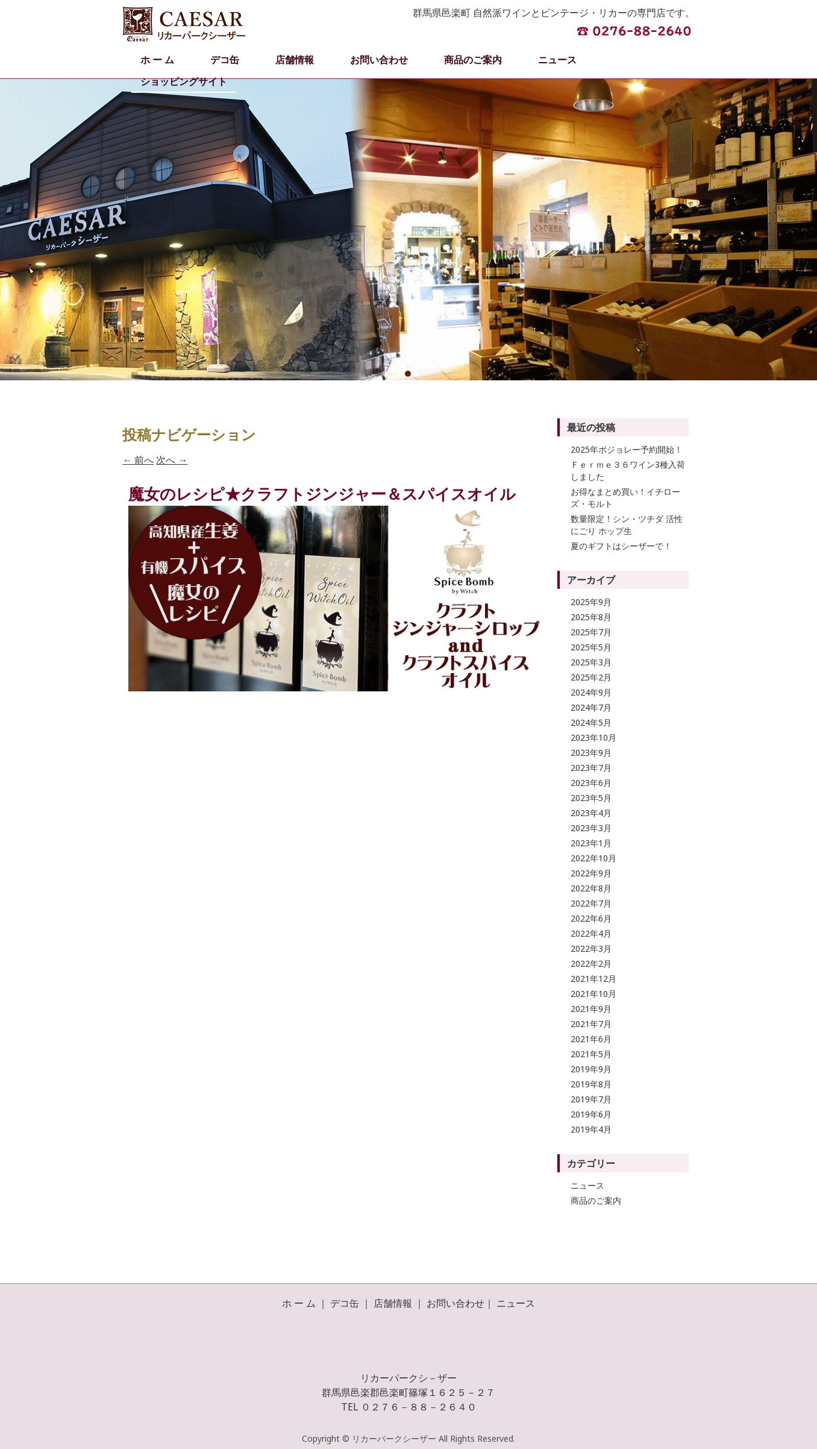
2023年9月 (591, 752)
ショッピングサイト (183, 81)
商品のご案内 (473, 59)
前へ (138, 460)
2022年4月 (591, 933)
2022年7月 (591, 903)
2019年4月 (591, 1129)
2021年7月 (591, 1023)
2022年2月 (591, 963)
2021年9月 (591, 1008)
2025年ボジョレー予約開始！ (627, 449)
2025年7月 (591, 632)
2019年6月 (591, 1114)
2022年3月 (591, 948)
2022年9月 (591, 873)
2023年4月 (591, 813)
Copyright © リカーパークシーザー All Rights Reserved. (408, 1438)
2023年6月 (591, 782)
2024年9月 (591, 692)
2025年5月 (591, 647)
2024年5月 (591, 722)
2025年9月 (591, 602)
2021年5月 (591, 1054)
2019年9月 (591, 1069)
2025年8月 (591, 617)
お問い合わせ (379, 59)
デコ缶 (224, 59)
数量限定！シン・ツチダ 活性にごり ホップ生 (627, 524)
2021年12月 (593, 978)
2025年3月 (591, 662)
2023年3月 (591, 828)
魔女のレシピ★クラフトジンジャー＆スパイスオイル (322, 493)
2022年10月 (593, 858)
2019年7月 (591, 1099)
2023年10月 (593, 737)
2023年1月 (591, 843)
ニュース (557, 59)
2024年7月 (591, 707)
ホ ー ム (157, 59)
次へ (171, 460)
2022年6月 (591, 918)
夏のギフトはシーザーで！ (621, 546)
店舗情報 (294, 59)
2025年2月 (591, 677)
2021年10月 (593, 993)
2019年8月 (591, 1084)
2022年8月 (591, 888)
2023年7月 (591, 767)
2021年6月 (591, 1039)
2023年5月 (591, 797)
